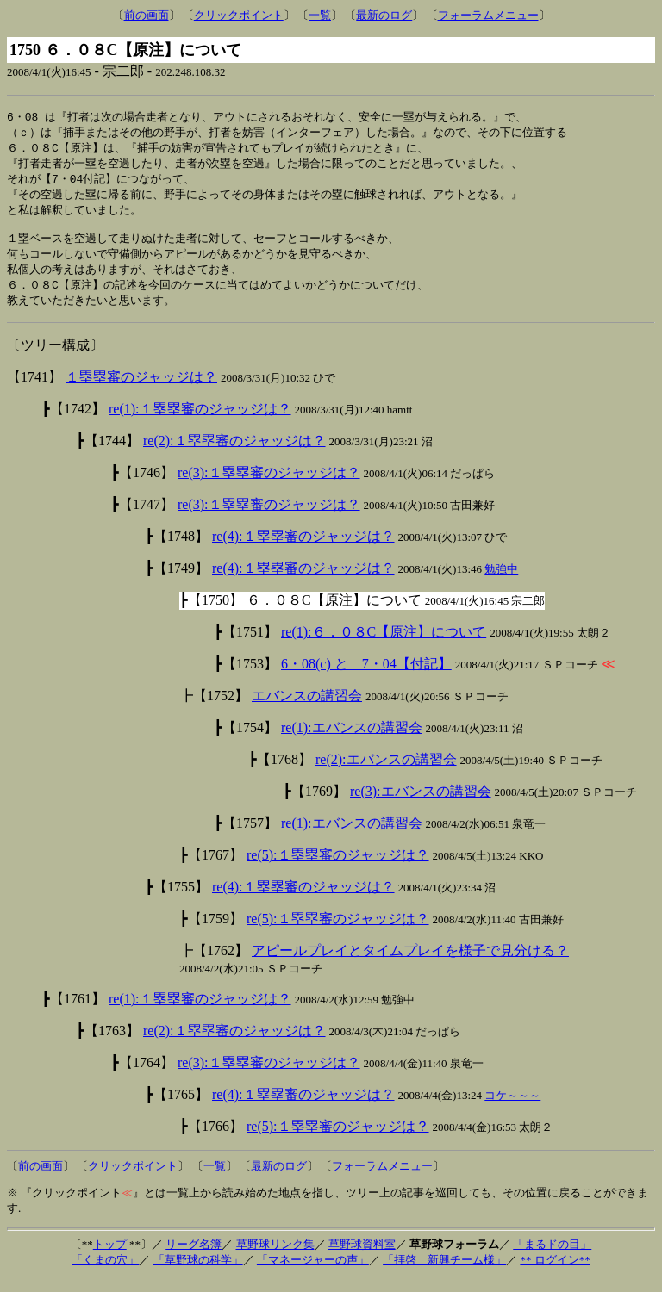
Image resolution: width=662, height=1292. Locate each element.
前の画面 (146, 15)
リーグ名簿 (194, 1257)
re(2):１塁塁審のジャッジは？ (234, 453)
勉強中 (501, 581)
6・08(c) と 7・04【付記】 (366, 676)
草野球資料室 (362, 1257)
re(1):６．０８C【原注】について (383, 644)
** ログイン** (555, 1272)
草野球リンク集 (275, 1257)
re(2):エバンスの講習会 (386, 772)
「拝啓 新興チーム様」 (444, 1272)
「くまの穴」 (105, 1272)
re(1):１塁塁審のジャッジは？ (200, 421)
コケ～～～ (512, 1108)
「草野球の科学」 (198, 1272)
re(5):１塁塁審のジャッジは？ (338, 867)
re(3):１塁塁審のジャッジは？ (269, 485)
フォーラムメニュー (488, 15)
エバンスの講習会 (307, 708)
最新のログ (384, 15)
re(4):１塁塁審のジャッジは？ (303, 549)
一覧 (320, 15)
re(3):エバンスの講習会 (420, 804)
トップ (110, 1257)
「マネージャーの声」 (313, 1272)
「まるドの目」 (552, 1257)
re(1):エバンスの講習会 (351, 740)
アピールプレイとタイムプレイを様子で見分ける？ (410, 963)
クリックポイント (239, 15)
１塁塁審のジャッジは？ (141, 389)
